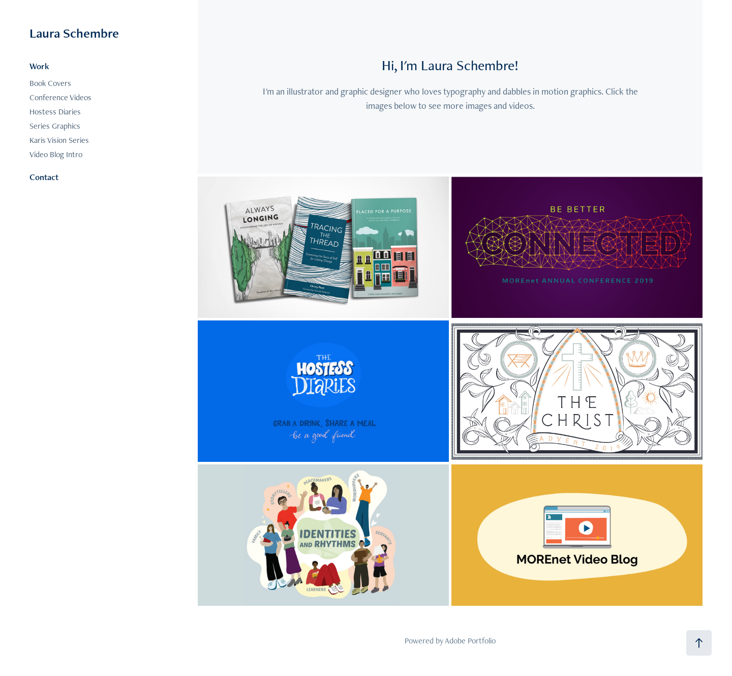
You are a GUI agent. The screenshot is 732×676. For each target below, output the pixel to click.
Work (39, 66)
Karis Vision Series (59, 140)
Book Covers (50, 83)
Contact (43, 177)
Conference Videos (60, 97)
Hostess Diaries (55, 111)
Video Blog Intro (55, 154)
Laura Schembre (74, 33)
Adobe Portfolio (470, 640)
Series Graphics (54, 126)
